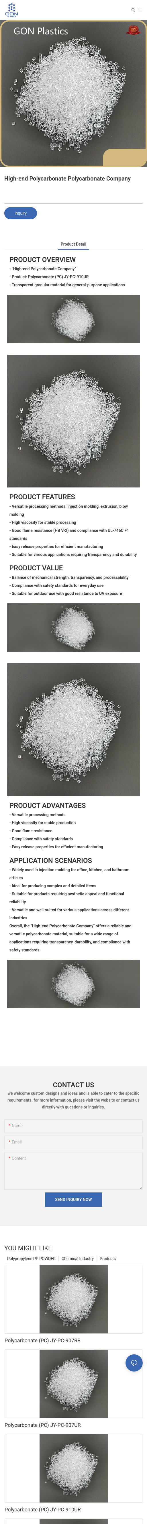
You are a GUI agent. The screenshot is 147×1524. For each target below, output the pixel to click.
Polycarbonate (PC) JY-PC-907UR (43, 1425)
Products (108, 1258)
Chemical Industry (78, 1258)
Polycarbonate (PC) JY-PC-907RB (43, 1340)
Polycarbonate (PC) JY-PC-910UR (43, 1510)
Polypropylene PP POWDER (31, 1258)
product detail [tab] (73, 244)
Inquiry (21, 213)
